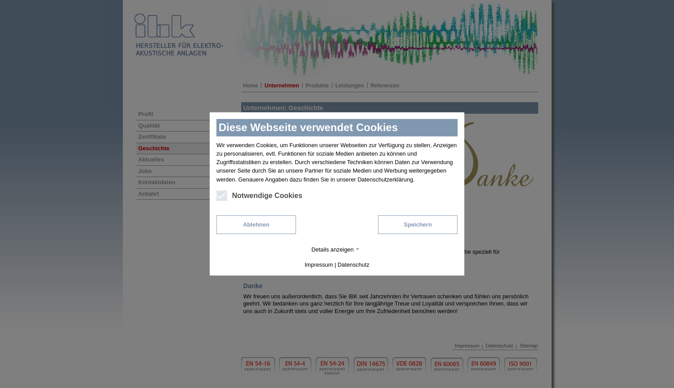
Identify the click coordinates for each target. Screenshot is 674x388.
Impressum (319, 264)
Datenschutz (353, 264)
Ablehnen (256, 224)
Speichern (418, 224)
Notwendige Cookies (259, 195)
